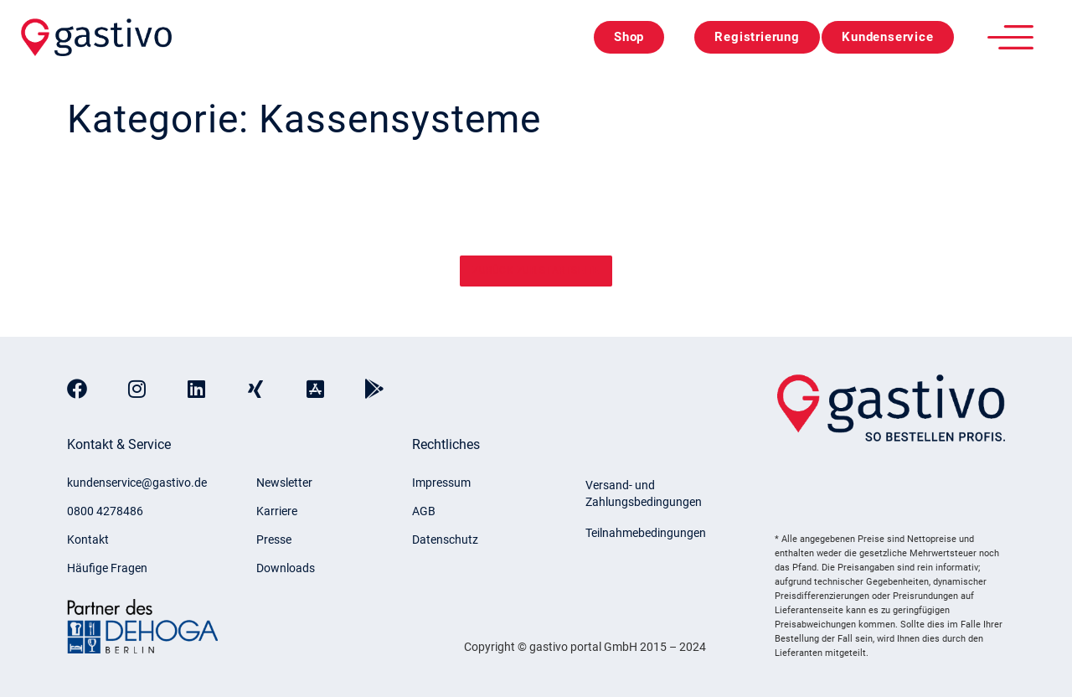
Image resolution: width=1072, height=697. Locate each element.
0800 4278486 (105, 511)
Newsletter (284, 482)
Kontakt (88, 539)
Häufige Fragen (107, 568)
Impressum (441, 482)
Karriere (276, 511)
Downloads (285, 568)
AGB (424, 511)
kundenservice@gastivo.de (137, 482)
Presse (273, 539)
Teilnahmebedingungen (645, 533)
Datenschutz (445, 539)
